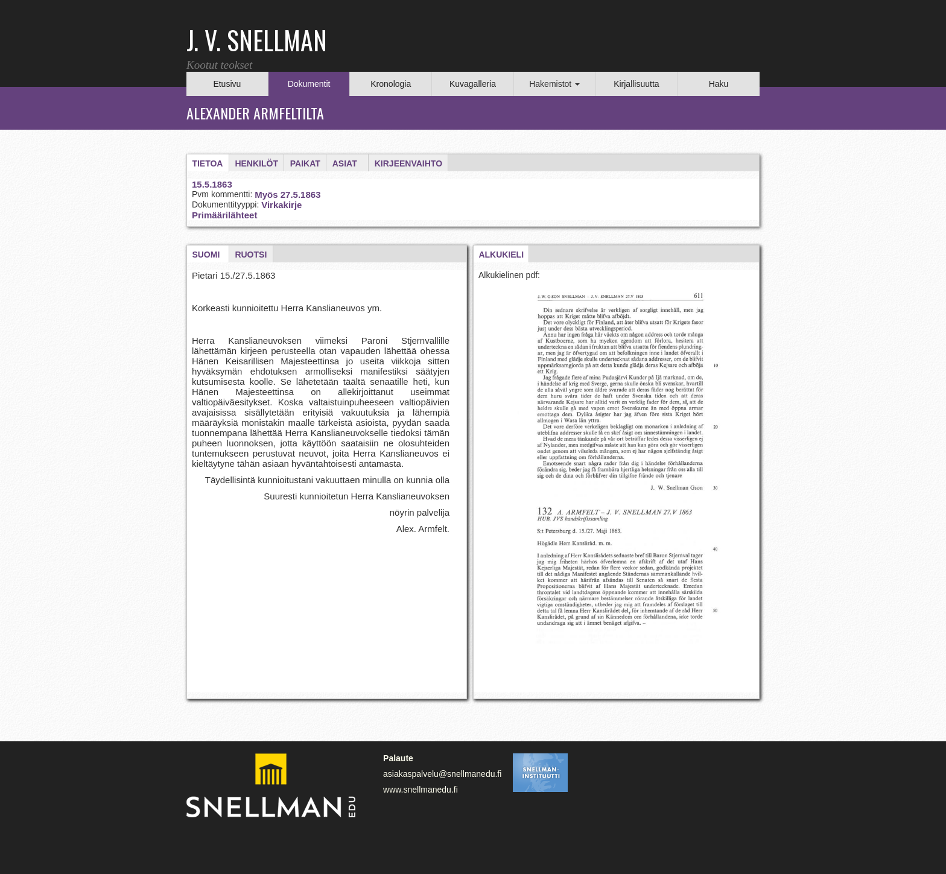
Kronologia (390, 84)
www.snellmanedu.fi (420, 789)
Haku (719, 84)
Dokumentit (309, 84)
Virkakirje (281, 205)
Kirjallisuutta (636, 84)
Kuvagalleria (472, 84)
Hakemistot (554, 84)
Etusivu (227, 84)
